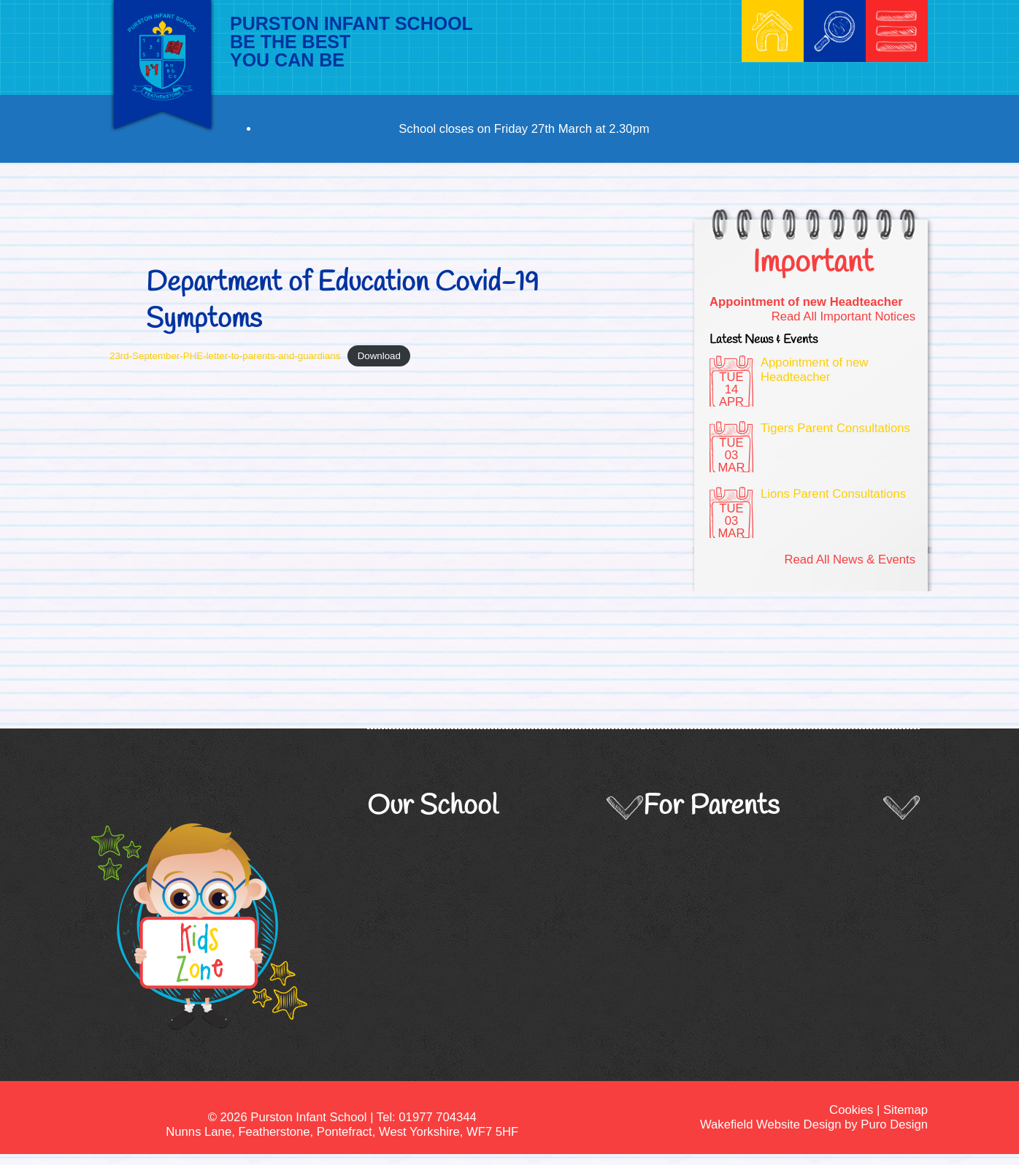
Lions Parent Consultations (833, 494)
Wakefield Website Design (770, 1124)
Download (379, 355)
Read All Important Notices (843, 316)
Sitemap (905, 1110)
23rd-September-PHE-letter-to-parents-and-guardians (224, 355)
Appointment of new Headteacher (806, 302)
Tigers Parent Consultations (835, 428)
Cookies (851, 1110)
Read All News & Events (849, 559)
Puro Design (894, 1124)
